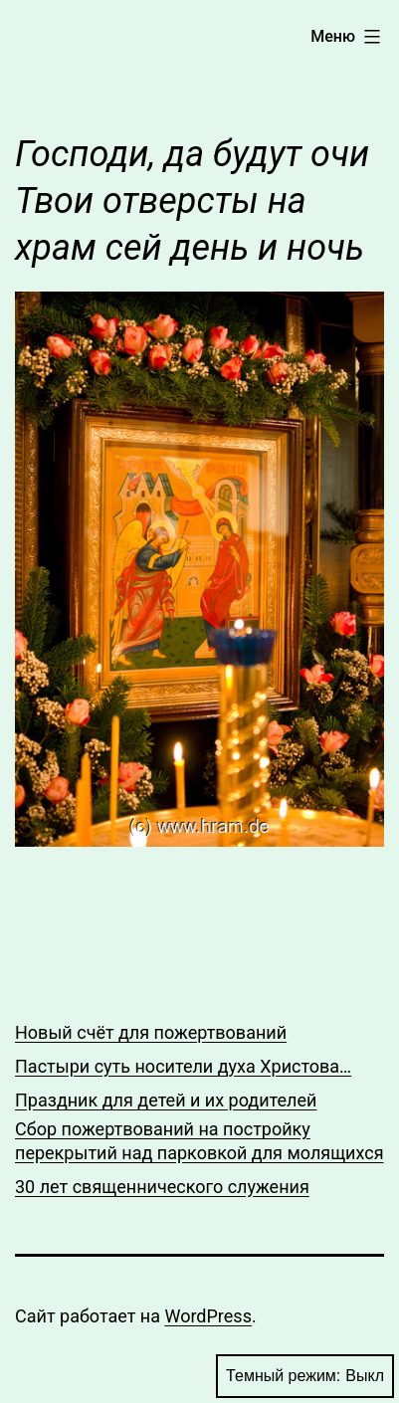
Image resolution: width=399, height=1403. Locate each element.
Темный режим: (305, 1376)
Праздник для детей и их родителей (165, 1100)
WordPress (207, 1315)
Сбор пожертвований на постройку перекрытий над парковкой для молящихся (199, 1140)
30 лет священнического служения (162, 1186)
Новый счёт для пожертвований (151, 1032)
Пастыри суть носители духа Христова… (183, 1066)
